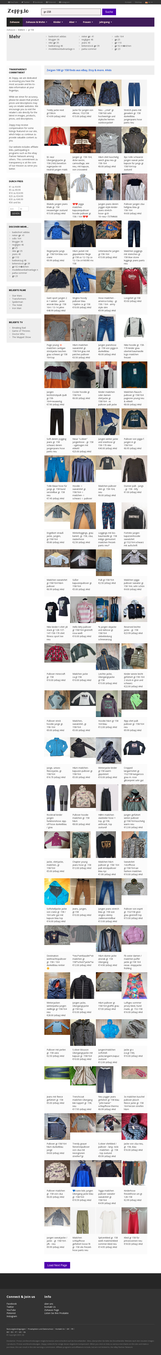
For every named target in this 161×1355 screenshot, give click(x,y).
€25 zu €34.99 (16, 196)
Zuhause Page (51, 1309)
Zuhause (14, 22)
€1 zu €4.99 (15, 186)
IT (16, 1332)
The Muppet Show (21, 337)
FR (72, 1329)
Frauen (88, 22)
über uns (48, 1303)
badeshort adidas (57, 36)
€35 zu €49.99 (16, 199)
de (149, 2)
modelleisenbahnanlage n (62, 48)
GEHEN (15, 213)
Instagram (64, 2)
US (20, 1332)
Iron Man (16, 308)
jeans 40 (86, 42)
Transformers (19, 298)
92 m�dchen (123, 45)
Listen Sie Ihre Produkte (56, 1313)
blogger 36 (54, 39)
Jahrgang (105, 22)
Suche (109, 11)
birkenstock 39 (91, 45)
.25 (117, 39)
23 (117, 48)
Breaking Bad (19, 327)
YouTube (13, 2)
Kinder (58, 22)
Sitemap (138, 2)
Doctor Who (18, 333)
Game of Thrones (21, 330)
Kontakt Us (50, 1306)
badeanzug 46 (56, 45)
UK (68, 1329)
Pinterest (51, 2)
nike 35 (54, 42)
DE (8, 1332)
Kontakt (128, 2)
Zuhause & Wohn (36, 22)
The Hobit (17, 305)
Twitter (26, 2)
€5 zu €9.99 (15, 189)
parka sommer (89, 48)
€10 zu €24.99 (16, 193)
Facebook (38, 2)
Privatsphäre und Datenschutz (40, 1329)
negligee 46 (87, 39)
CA (24, 1332)
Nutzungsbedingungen (16, 1329)
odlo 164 (119, 36)
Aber (73, 22)
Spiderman (17, 301)
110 (118, 42)
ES (12, 1332)
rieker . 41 (88, 36)
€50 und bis (15, 202)
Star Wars (17, 295)
